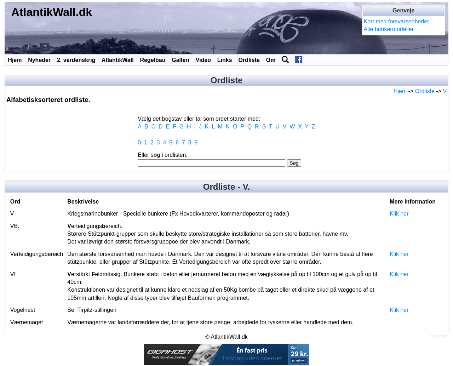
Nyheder (39, 60)
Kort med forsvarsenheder (396, 21)
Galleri (180, 60)
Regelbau (152, 60)
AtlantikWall (118, 60)
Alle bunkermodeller (389, 29)
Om (271, 60)
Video (203, 60)
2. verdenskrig (76, 60)
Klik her (399, 214)
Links (224, 60)
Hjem (15, 60)
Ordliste (248, 60)
